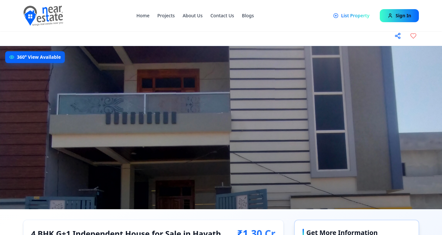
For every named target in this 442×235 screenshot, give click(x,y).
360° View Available (39, 57)
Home (143, 15)
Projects (166, 15)
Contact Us (222, 15)
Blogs (248, 15)
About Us (193, 15)
